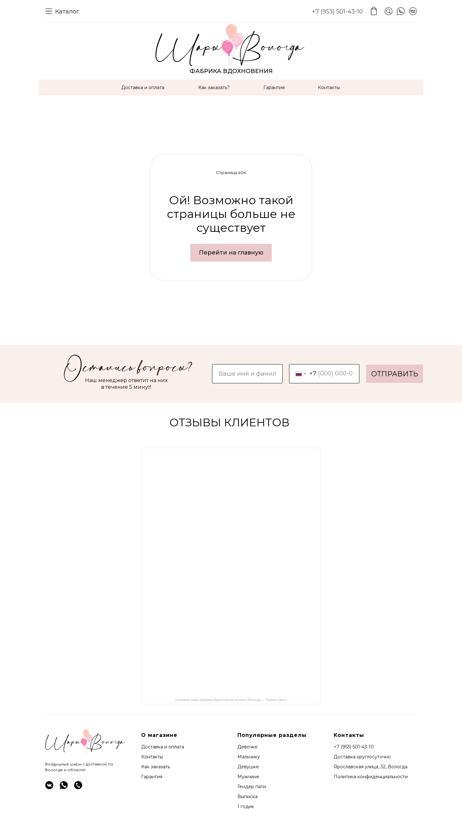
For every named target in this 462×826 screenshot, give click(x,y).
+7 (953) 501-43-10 (337, 11)
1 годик (245, 806)
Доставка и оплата (142, 87)
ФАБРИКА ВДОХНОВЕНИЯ (231, 71)
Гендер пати (251, 786)
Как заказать (155, 767)
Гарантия (274, 87)
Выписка (247, 796)
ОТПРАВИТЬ (394, 374)
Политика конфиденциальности (371, 777)
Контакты (329, 87)
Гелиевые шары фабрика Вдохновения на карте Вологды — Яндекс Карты (231, 700)
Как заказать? (214, 87)
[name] (247, 373)
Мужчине (248, 777)
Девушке (248, 767)
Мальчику (248, 757)
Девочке (247, 747)
